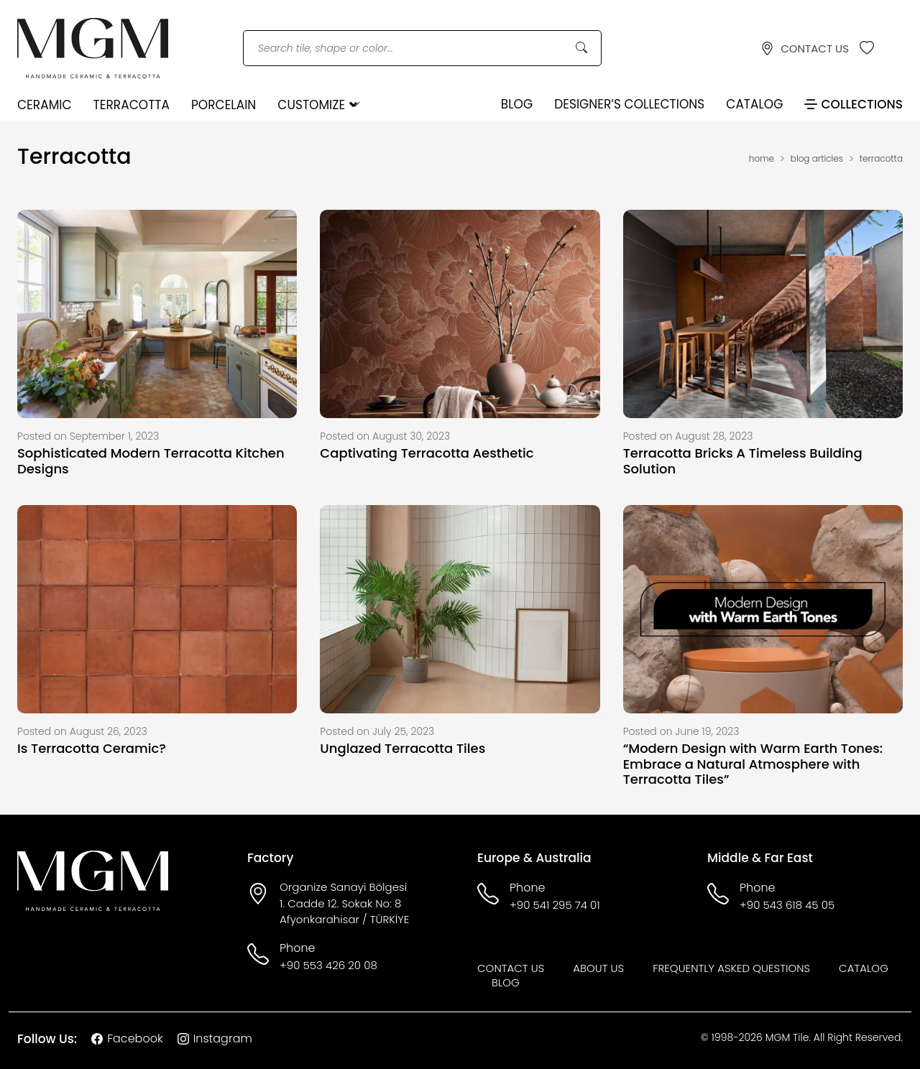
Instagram (215, 1038)
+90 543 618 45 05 (787, 904)
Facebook (126, 1038)
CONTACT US (804, 48)
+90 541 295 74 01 (555, 904)
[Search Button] (581, 48)
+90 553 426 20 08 (328, 965)
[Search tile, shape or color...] (422, 48)
